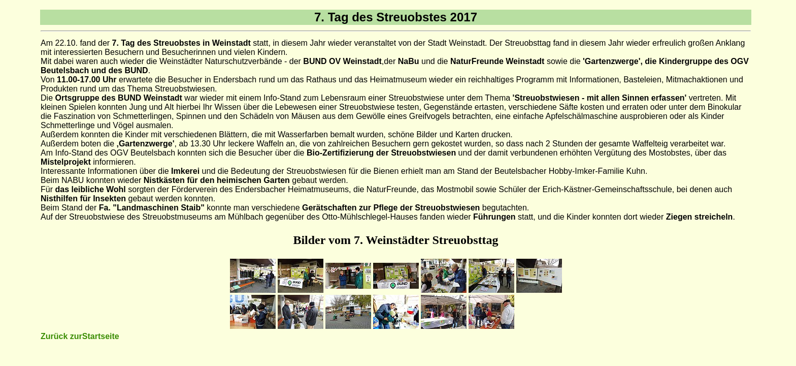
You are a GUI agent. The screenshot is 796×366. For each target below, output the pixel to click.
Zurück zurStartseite (80, 336)
